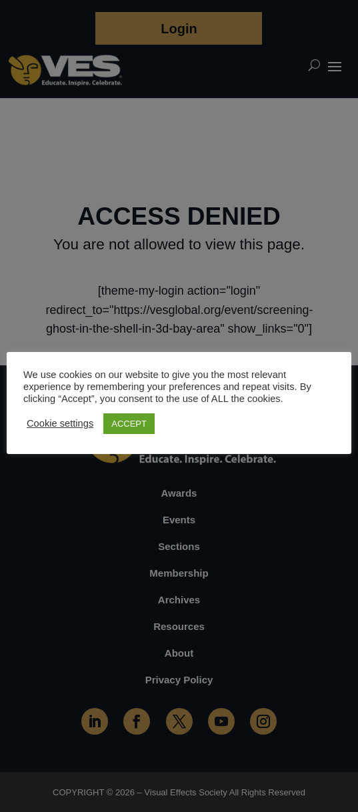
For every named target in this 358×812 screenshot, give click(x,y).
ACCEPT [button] (129, 424)
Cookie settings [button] (60, 423)
